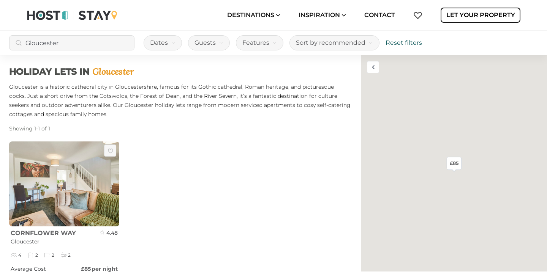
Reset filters (404, 42)
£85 (454, 163)
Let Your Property (480, 15)
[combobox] (71, 42)
